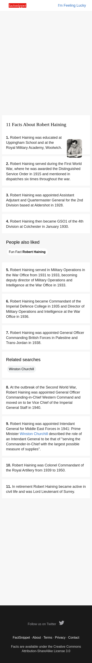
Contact (73, 637)
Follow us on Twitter (46, 624)
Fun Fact (27, 252)
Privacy (60, 637)
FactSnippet (21, 637)
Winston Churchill (21, 369)
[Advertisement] (46, 63)
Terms (47, 637)
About (36, 637)
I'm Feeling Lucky (72, 5)
